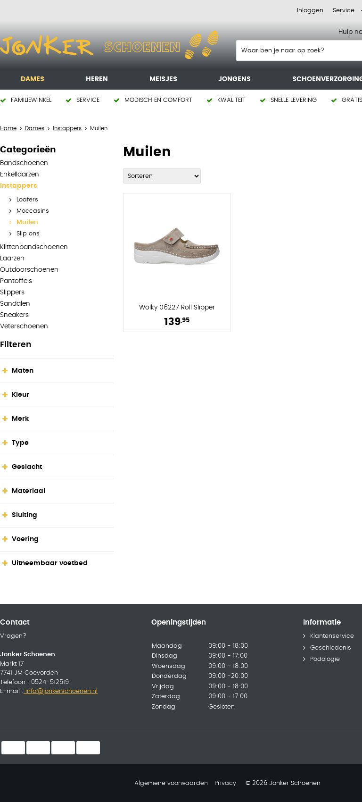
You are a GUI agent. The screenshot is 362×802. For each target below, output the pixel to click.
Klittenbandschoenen (34, 247)
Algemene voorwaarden (171, 783)
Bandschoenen (24, 163)
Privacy (225, 783)
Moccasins (32, 211)
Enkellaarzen (19, 174)
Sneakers (14, 315)
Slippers (12, 292)
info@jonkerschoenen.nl (61, 691)
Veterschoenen (24, 326)
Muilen (27, 222)
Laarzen (12, 258)
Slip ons (28, 234)
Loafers (27, 200)
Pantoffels (16, 281)
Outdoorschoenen (29, 270)
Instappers (18, 186)
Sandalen (15, 304)
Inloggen (310, 11)
